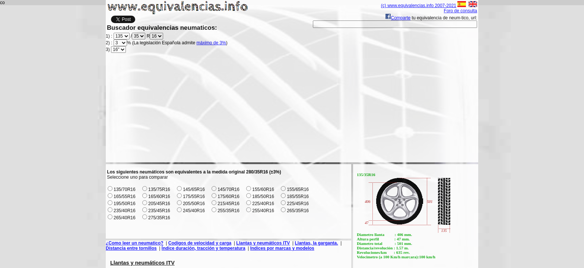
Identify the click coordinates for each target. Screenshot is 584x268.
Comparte (398, 17)
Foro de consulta (460, 10)
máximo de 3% (211, 42)
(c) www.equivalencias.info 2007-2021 (418, 5)
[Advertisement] (292, 110)
